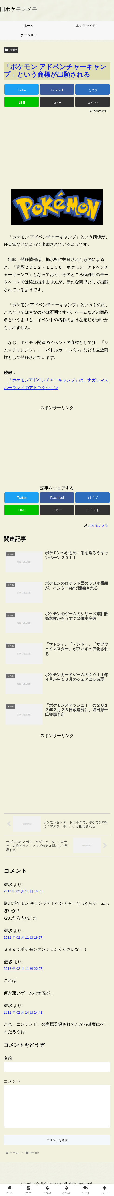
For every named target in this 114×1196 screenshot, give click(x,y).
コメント (12, 1081)
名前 (8, 1058)
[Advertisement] (57, 149)
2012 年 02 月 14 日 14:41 (23, 1012)
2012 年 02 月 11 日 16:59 (23, 891)
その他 (11, 49)
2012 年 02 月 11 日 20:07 (23, 968)
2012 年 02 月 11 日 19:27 (23, 937)
